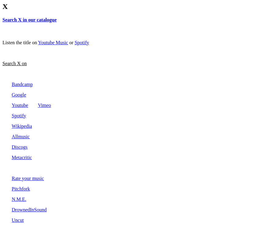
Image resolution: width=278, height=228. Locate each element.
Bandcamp (22, 84)
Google (19, 94)
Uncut (18, 220)
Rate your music (28, 178)
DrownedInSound (29, 209)
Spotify (82, 42)
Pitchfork (21, 188)
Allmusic (21, 136)
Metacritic (22, 157)
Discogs (20, 147)
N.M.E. (19, 199)
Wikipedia (22, 126)
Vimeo (44, 105)
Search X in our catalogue (29, 19)
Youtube (20, 105)
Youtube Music (53, 42)
